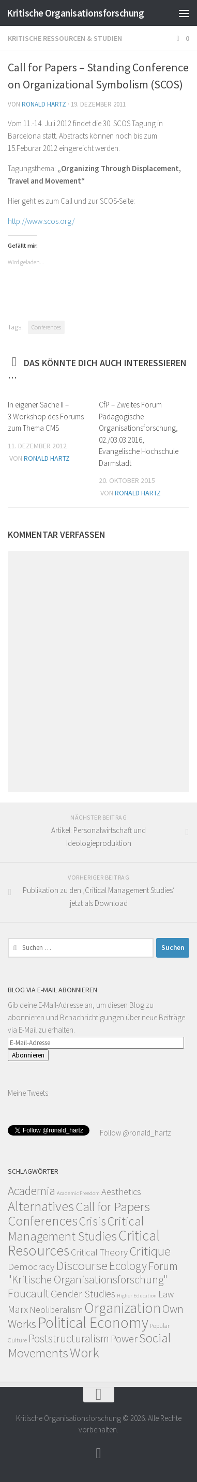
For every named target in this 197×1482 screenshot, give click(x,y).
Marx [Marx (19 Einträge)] (18, 1309)
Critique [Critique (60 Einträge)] (150, 1251)
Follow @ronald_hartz (134, 1133)
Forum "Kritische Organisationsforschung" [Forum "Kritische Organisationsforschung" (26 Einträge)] (93, 1273)
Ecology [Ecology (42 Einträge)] (128, 1265)
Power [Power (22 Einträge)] (124, 1338)
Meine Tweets (28, 1093)
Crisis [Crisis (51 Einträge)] (92, 1221)
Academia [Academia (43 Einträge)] (31, 1190)
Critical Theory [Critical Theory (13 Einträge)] (99, 1252)
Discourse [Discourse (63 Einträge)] (82, 1265)
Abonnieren (28, 1055)
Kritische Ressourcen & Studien (65, 38)
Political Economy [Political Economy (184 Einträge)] (93, 1322)
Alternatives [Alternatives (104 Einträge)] (41, 1206)
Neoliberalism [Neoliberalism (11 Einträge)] (56, 1309)
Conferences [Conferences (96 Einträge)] (43, 1220)
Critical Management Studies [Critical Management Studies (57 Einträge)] (76, 1228)
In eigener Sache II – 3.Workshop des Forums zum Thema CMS (46, 416)
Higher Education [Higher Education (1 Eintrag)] (137, 1295)
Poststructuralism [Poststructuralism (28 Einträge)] (68, 1338)
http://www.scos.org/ (41, 221)
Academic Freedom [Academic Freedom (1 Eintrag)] (78, 1193)
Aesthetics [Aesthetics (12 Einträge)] (121, 1192)
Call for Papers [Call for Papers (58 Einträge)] (112, 1207)
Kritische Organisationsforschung (75, 13)
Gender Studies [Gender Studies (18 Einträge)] (83, 1293)
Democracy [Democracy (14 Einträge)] (31, 1266)
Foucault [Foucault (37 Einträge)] (28, 1293)
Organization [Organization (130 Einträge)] (122, 1308)
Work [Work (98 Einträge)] (84, 1352)
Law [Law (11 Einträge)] (166, 1294)
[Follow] (99, 1453)
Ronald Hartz (44, 104)
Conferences (46, 327)
